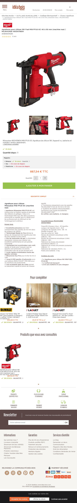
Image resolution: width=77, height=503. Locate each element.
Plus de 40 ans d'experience (38, 442)
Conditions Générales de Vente (64, 453)
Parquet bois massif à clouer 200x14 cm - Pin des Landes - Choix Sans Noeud (63, 315)
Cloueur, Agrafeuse (67, 16)
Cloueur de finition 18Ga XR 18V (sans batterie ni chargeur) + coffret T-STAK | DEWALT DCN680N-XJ (11, 316)
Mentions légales (34, 453)
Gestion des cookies (35, 456)
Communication (58, 447)
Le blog (56, 442)
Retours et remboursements (38, 449)
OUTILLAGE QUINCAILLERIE (26, 16)
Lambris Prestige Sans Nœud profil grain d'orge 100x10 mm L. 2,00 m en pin (37, 315)
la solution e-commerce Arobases (44, 488)
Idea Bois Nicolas (8, 16)
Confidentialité (58, 456)
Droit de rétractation (60, 451)
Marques (7, 457)
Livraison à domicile (11, 444)
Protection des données (36, 451)
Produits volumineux (11, 453)
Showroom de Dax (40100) (14, 447)
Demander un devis (60, 444)
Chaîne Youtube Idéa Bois (13, 455)
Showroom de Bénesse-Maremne (12, 450)
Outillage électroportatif (48, 16)
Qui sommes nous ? (11, 442)
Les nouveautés (9, 460)
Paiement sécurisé (34, 447)
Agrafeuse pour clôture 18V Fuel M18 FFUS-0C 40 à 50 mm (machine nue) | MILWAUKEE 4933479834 (10, 373)
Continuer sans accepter (59, 499)
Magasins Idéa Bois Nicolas (62, 449)
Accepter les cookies (19, 499)
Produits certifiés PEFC (36, 444)
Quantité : (29, 178)
